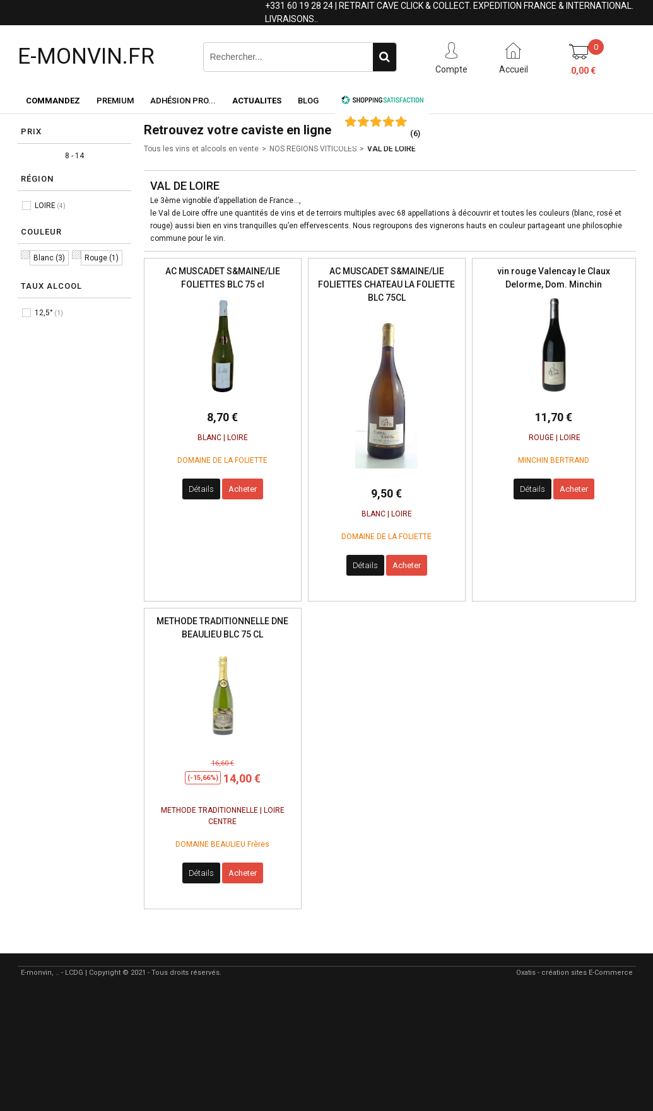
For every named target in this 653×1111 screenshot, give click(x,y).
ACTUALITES (256, 100)
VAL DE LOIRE (391, 148)
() (415, 133)
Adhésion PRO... (183, 100)
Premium (115, 100)
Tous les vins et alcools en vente (201, 148)
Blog (308, 100)
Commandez (53, 100)
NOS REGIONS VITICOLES (312, 148)
